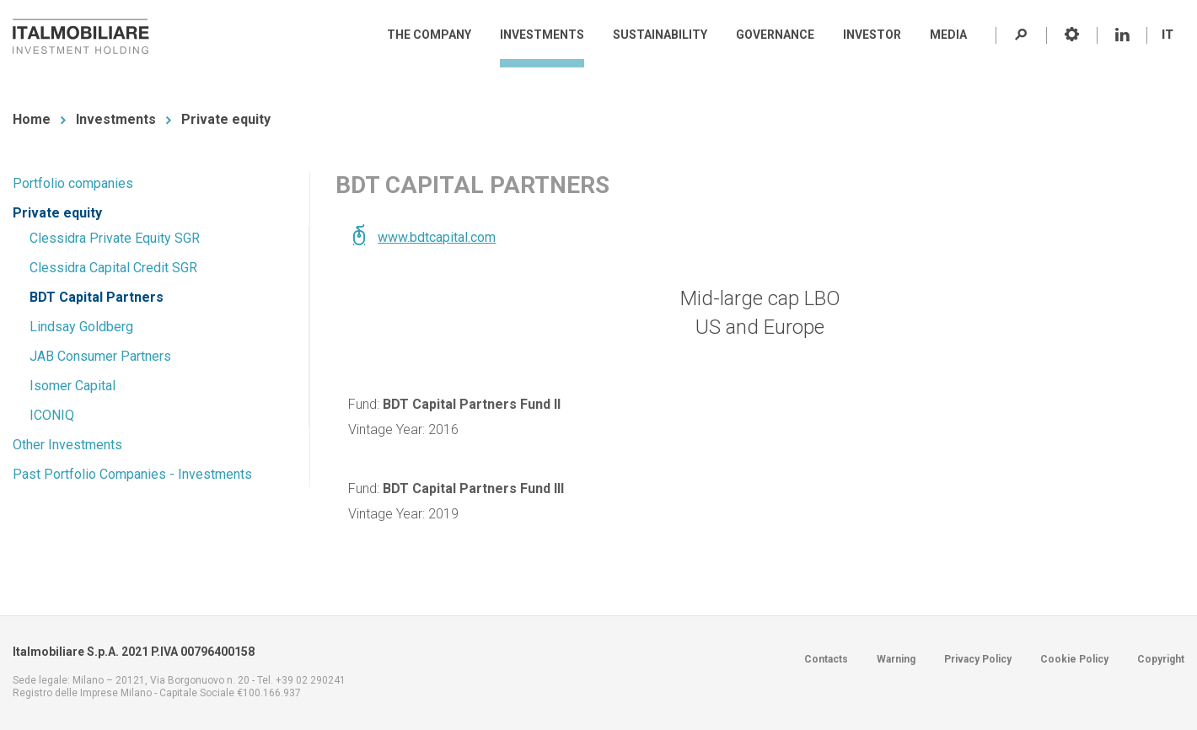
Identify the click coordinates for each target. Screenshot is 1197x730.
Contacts (826, 659)
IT (1167, 34)
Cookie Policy (1074, 659)
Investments (116, 119)
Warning (896, 659)
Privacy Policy (978, 659)
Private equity (226, 119)
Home (32, 119)
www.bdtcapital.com (437, 237)
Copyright (1160, 659)
